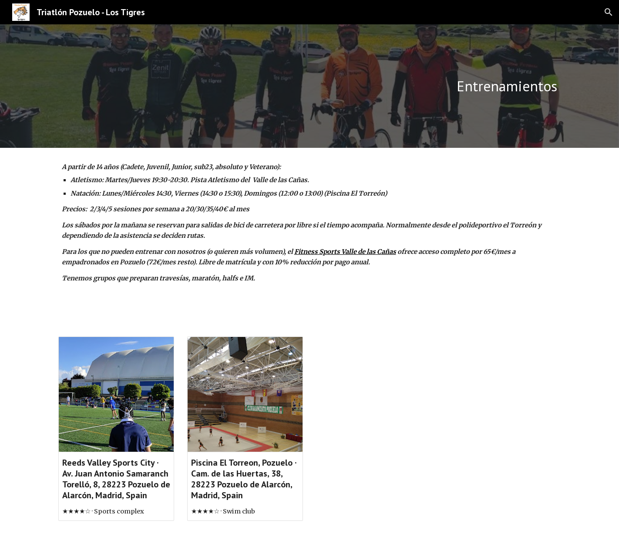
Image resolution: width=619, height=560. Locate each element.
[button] (608, 12)
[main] (395, 86)
